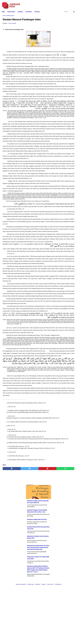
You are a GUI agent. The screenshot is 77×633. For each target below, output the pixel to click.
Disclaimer (37, 629)
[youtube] (69, 3)
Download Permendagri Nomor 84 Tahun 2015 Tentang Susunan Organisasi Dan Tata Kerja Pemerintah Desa (65, 84)
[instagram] (72, 3)
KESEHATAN (30, 9)
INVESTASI (38, 9)
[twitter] (65, 3)
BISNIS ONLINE (12, 9)
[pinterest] (32, 615)
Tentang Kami (58, 629)
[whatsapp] (44, 615)
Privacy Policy (30, 629)
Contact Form (50, 629)
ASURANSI (21, 9)
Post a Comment (12, 21)
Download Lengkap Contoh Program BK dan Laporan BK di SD (64, 28)
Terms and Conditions (21, 629)
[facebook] (62, 3)
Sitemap (43, 629)
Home (4, 9)
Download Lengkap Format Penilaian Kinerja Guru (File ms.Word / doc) (64, 39)
